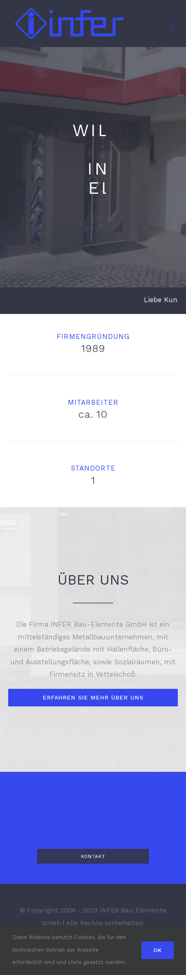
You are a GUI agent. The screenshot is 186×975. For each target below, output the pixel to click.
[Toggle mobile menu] (172, 26)
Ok (157, 950)
